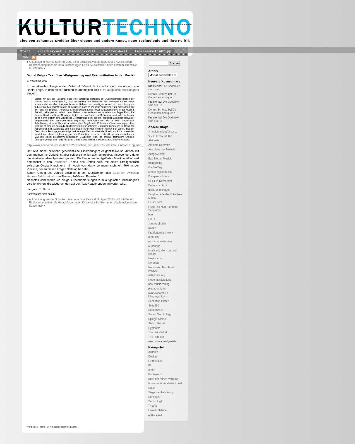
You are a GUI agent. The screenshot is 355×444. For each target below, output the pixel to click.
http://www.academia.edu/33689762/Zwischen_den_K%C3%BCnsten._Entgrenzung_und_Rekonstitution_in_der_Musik (103, 145)
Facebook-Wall (82, 51)
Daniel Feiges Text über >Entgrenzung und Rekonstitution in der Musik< (81, 75)
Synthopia (154, 328)
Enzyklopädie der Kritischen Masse (165, 196)
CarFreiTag (155, 167)
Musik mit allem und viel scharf (162, 252)
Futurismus (155, 360)
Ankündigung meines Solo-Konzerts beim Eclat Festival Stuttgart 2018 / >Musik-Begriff (81, 61)
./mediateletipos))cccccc (162, 131)
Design (152, 356)
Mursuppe (154, 246)
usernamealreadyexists (162, 341)
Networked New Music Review (161, 269)
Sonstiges (154, 396)
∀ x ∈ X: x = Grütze (160, 136)
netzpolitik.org (156, 275)
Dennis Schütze (157, 94)
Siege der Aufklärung (160, 392)
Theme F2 (43, 427)
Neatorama (155, 258)
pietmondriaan (157, 288)
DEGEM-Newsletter (160, 181)
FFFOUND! (155, 202)
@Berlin (153, 352)
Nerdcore (153, 262)
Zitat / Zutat (155, 414)
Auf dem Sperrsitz (159, 145)
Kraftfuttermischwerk (160, 232)
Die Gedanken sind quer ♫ (162, 95)
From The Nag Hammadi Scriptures (163, 208)
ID (40, 189)
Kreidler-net (50, 51)
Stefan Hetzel (156, 323)
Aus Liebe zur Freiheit (161, 149)
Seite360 (153, 305)
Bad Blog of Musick (160, 158)
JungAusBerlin (157, 223)
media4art (71, 427)
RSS (25, 57)
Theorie (47, 189)
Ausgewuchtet (156, 154)
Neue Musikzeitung (159, 279)
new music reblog (158, 284)
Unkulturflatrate (157, 410)
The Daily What (157, 332)
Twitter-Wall (115, 51)
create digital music (160, 172)
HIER (151, 219)
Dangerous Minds (159, 176)
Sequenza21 (155, 309)
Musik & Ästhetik (95, 86)
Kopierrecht (155, 374)
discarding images (159, 189)
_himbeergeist (55, 427)
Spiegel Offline (157, 319)
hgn (150, 214)
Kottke (152, 228)
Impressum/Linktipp (152, 51)
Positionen (61, 162)
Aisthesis (153, 140)
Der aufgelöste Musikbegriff (119, 90)
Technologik (155, 401)
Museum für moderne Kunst (165, 383)
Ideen (151, 370)
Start (25, 51)
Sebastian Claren (158, 301)
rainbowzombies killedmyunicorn (158, 295)
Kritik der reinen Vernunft (163, 379)
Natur (151, 387)
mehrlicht (153, 237)
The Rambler (156, 336)
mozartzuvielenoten (160, 241)
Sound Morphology (159, 314)
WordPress (32, 427)
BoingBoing (155, 162)
